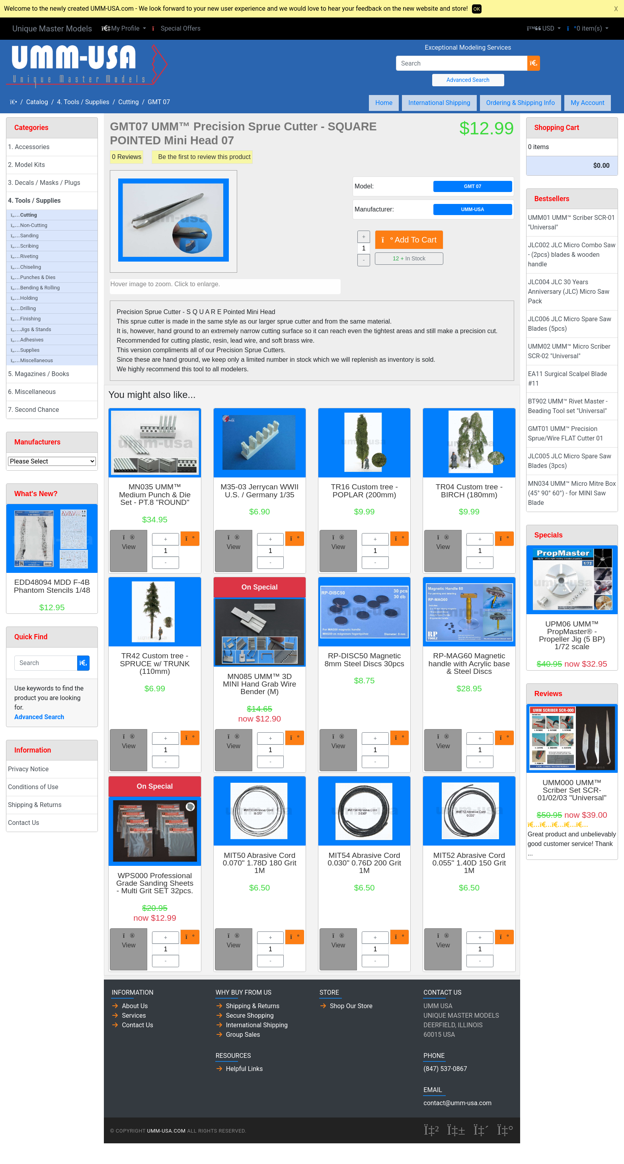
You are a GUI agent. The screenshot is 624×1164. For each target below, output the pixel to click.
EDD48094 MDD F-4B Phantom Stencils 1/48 (52, 586)
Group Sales (243, 1034)
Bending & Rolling (35, 288)
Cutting (128, 102)
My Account (587, 103)
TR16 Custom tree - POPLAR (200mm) (364, 491)
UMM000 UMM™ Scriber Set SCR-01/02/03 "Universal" (572, 790)
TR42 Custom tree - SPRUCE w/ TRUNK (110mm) (155, 663)
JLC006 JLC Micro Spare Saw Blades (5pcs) (569, 323)
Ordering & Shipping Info (520, 103)
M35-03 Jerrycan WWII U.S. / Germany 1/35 (259, 491)
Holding (24, 298)
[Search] (462, 63)
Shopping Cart (556, 128)
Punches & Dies (33, 277)
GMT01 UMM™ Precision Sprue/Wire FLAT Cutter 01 (565, 433)
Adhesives (27, 340)
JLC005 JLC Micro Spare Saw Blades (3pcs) (569, 460)
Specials (548, 535)
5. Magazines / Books (38, 374)
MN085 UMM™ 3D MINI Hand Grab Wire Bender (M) (259, 684)
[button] (123, 29)
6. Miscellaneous (32, 392)
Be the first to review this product (204, 156)
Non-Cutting (29, 225)
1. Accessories (29, 147)
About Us (135, 1006)
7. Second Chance (33, 409)
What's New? (36, 494)
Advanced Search (468, 80)
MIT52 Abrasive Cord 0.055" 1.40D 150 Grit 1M (469, 863)
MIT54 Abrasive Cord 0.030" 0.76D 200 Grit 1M (364, 863)
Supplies (25, 350)
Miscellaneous (32, 360)
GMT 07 (159, 102)
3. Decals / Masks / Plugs (44, 182)
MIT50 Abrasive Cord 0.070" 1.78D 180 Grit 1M (259, 863)
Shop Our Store (351, 1006)
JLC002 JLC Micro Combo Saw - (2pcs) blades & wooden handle (572, 254)
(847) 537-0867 (445, 1069)
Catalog (37, 102)
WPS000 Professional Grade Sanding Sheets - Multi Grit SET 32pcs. (154, 883)
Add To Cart (409, 239)
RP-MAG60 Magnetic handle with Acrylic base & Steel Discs (469, 663)
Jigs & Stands (31, 329)
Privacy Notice (28, 769)
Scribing (25, 246)
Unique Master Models (52, 28)
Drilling (23, 308)
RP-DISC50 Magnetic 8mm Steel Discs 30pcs (364, 659)
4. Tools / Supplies (83, 102)
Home (383, 103)
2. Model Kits (26, 165)
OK (477, 9)
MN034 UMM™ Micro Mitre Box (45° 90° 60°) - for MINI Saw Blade (572, 493)
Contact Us (23, 822)
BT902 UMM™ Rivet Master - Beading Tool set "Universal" (568, 406)
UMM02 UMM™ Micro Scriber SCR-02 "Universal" (569, 351)
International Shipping (439, 103)
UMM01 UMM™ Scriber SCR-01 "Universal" (571, 222)
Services (134, 1015)
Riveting (24, 256)
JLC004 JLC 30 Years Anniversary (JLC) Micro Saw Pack (569, 291)
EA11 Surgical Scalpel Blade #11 (567, 378)
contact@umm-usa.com (457, 1103)
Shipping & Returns (35, 805)
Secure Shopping (250, 1015)
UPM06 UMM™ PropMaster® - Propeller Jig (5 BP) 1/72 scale (572, 635)
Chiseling (26, 267)
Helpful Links (244, 1069)
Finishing (26, 319)
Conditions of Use (33, 787)
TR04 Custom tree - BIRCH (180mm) (469, 491)
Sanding (25, 236)
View (128, 542)
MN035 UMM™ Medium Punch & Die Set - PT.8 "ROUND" (155, 494)
